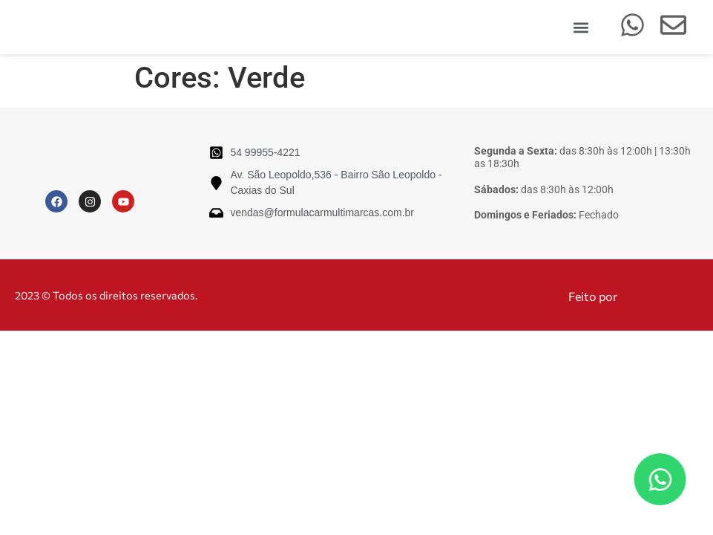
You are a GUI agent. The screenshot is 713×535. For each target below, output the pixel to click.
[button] (581, 27)
